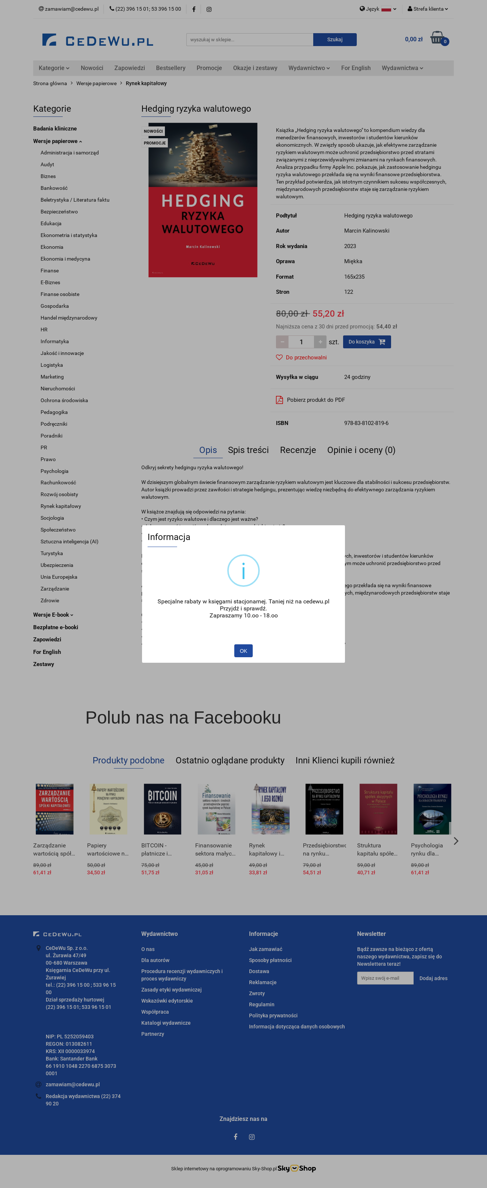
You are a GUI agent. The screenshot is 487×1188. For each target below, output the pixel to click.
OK (243, 651)
